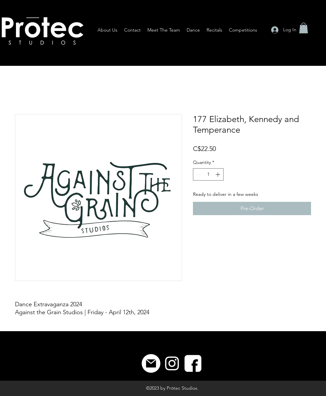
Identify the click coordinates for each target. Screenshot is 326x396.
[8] (193, 363)
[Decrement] (198, 174)
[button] (303, 28)
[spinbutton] (208, 174)
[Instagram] (172, 363)
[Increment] (218, 174)
